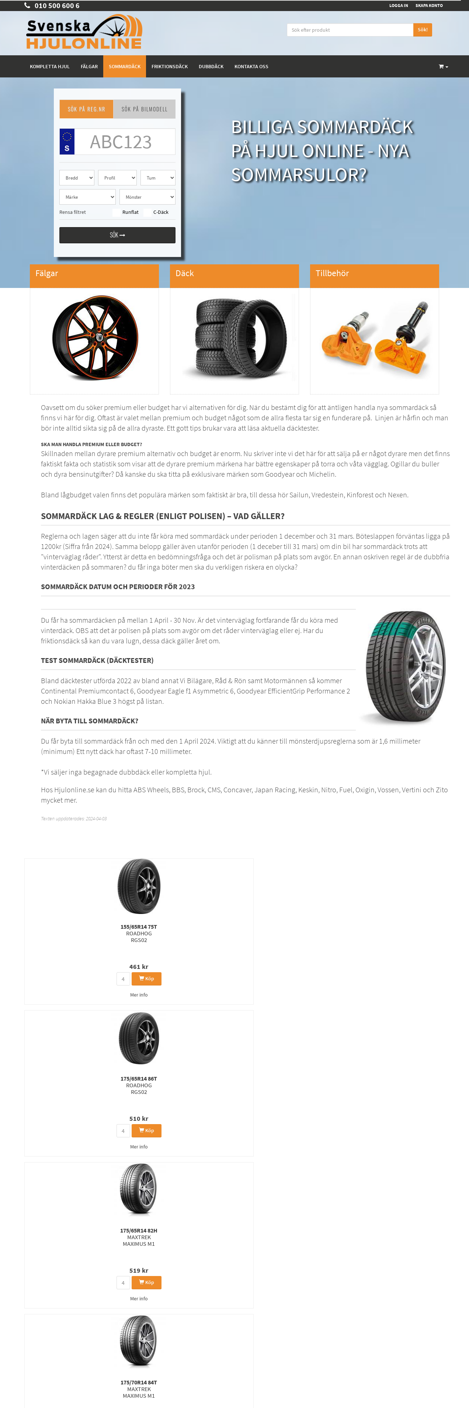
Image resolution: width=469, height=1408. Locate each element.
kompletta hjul (188, 771)
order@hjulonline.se (47, 1275)
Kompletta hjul (50, 66)
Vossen (388, 789)
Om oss (31, 1305)
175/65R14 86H (414, 936)
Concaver (237, 789)
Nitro (328, 789)
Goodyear (280, 474)
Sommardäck (124, 66)
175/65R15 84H (55, 1088)
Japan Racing (274, 789)
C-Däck (156, 213)
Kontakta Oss (37, 1296)
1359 (152, 1189)
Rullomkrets (252, 1294)
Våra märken (253, 1303)
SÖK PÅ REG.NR (86, 109)
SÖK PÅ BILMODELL (145, 109)
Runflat (125, 213)
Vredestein (328, 494)
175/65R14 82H (198, 933)
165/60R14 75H (414, 1088)
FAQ (28, 1324)
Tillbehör (249, 1313)
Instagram (374, 1292)
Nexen (397, 494)
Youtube (372, 1307)
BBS (178, 789)
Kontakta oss (251, 66)
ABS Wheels (151, 789)
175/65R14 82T (342, 936)
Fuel (345, 789)
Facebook (373, 1277)
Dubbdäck (211, 66)
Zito (442, 789)
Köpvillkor (34, 1315)
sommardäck (408, 407)
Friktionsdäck (170, 66)
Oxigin (365, 789)
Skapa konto (429, 5)
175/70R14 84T (270, 933)
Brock (196, 789)
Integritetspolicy (256, 1275)
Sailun (299, 494)
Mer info (55, 994)
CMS (214, 789)
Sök (117, 236)
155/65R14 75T (55, 933)
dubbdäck (134, 771)
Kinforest (361, 494)
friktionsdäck (60, 640)
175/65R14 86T (126, 933)
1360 (172, 1189)
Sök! (423, 29)
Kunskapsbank (254, 1284)
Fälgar (89, 66)
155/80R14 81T (126, 1088)
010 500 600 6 (52, 5)
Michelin (322, 474)
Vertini (411, 789)
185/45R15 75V (270, 1088)
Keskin (308, 789)
